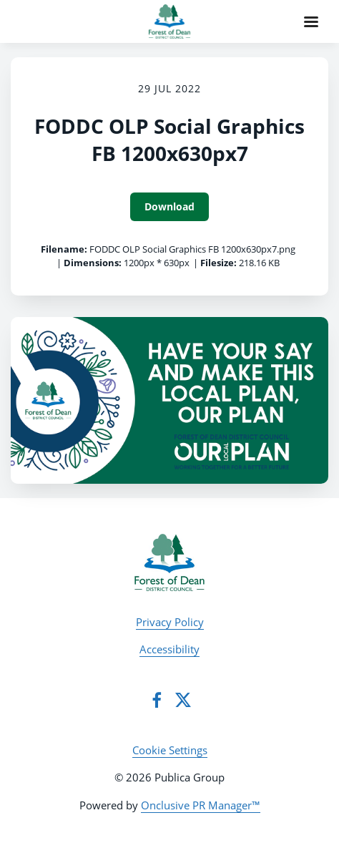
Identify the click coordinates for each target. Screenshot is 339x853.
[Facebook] (156, 700)
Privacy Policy (170, 622)
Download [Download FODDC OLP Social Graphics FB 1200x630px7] (169, 206)
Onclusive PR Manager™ (200, 805)
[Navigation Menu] (311, 21)
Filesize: (218, 262)
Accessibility (169, 649)
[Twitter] (183, 700)
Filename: (64, 249)
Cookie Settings (169, 750)
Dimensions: (93, 262)
